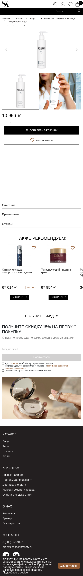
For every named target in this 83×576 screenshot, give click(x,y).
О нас (7, 506)
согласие (14, 363)
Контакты (11, 535)
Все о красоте (11, 523)
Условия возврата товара (18, 489)
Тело (6, 446)
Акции (6, 456)
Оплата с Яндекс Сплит (17, 494)
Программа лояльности (17, 479)
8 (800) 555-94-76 (13, 542)
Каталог (9, 434)
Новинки (8, 451)
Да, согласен (69, 565)
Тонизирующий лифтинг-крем (56, 271)
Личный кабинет (13, 474)
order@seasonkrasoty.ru (17, 547)
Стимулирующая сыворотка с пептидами (17, 271)
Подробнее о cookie (15, 572)
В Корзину (19, 297)
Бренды (7, 518)
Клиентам (11, 468)
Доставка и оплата (14, 484)
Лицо (6, 441)
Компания (9, 513)
